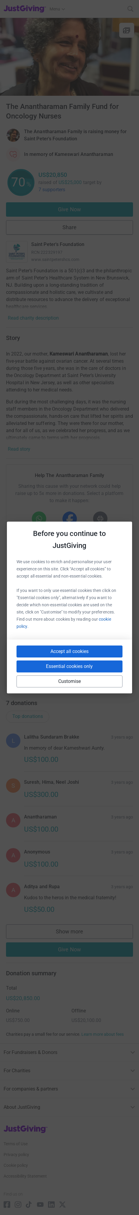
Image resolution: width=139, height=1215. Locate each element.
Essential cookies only (69, 666)
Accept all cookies (69, 651)
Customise (69, 681)
